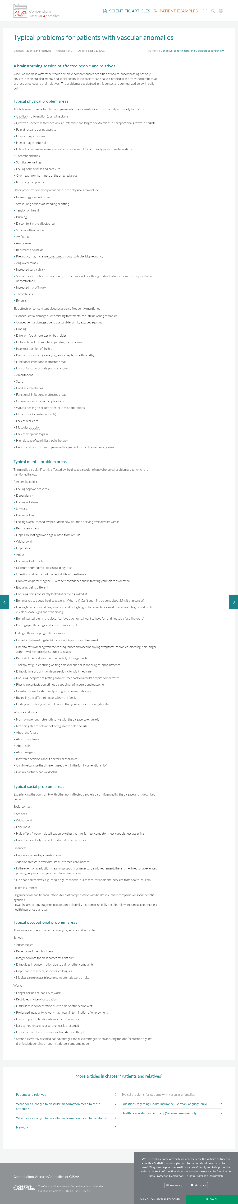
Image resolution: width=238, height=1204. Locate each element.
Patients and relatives (31, 1094)
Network (22, 1127)
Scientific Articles (126, 10)
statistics (198, 1185)
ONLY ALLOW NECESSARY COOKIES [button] (160, 1199)
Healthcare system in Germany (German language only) (159, 1113)
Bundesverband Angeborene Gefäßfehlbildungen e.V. (193, 50)
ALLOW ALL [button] (212, 1199)
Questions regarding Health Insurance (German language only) (164, 1104)
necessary (174, 1185)
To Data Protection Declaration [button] (204, 1175)
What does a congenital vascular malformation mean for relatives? (61, 1118)
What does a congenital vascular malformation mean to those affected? (58, 1106)
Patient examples (176, 10)
